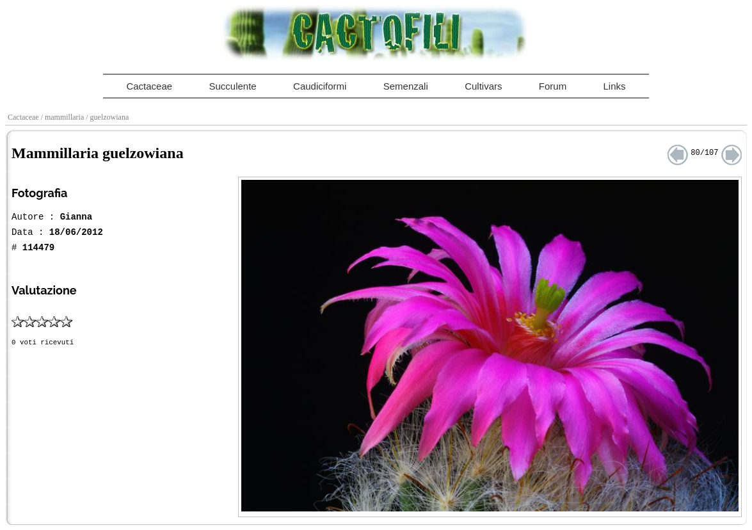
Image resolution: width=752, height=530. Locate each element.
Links (615, 86)
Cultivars (483, 86)
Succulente (232, 86)
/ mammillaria (63, 117)
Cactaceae (149, 86)
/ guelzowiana (108, 117)
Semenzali (405, 86)
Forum (552, 86)
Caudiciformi (319, 86)
